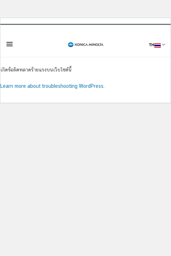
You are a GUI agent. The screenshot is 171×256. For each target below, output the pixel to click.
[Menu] (9, 44)
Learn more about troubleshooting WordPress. (52, 86)
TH (157, 44)
